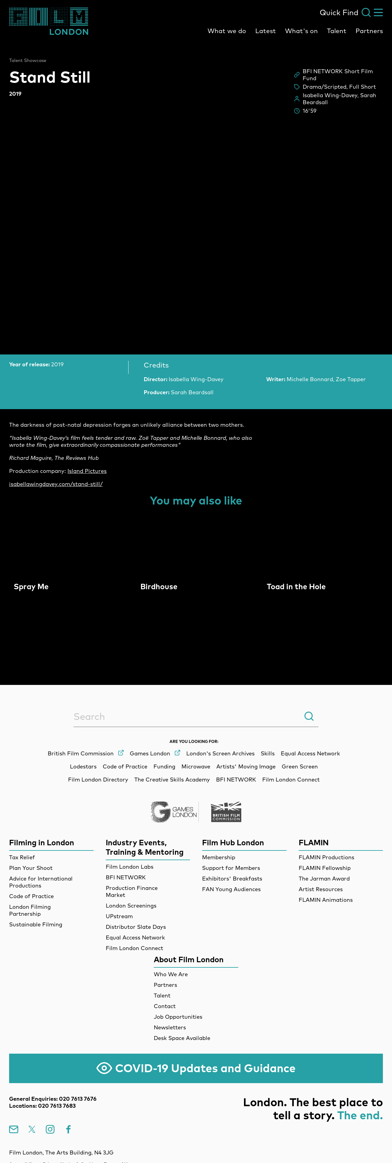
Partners (369, 31)
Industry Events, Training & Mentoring (145, 847)
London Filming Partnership (30, 910)
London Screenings (131, 905)
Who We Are (171, 974)
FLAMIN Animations (326, 899)
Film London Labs (129, 866)
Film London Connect (134, 948)
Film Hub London (233, 842)
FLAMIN (314, 842)
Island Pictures (87, 470)
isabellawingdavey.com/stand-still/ (56, 484)
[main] (196, 348)
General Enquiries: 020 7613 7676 (53, 1098)
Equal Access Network (135, 937)
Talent (336, 31)
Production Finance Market (132, 891)
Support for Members (231, 867)
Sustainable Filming (35, 924)
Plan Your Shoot (31, 867)
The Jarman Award (324, 878)
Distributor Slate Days (136, 926)
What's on (301, 31)
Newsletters (170, 1027)
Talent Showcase (27, 60)
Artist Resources (321, 889)
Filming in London (41, 842)
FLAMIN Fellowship (325, 867)
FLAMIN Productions (326, 857)
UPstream (119, 916)
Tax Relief (22, 857)
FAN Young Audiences (231, 889)
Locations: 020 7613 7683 (42, 1105)
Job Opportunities (178, 1016)
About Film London (189, 959)
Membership (218, 857)
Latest (265, 31)
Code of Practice (31, 896)
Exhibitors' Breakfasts (232, 878)
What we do (227, 31)
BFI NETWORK (126, 877)
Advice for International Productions (41, 882)
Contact (165, 1006)
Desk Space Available (182, 1038)
